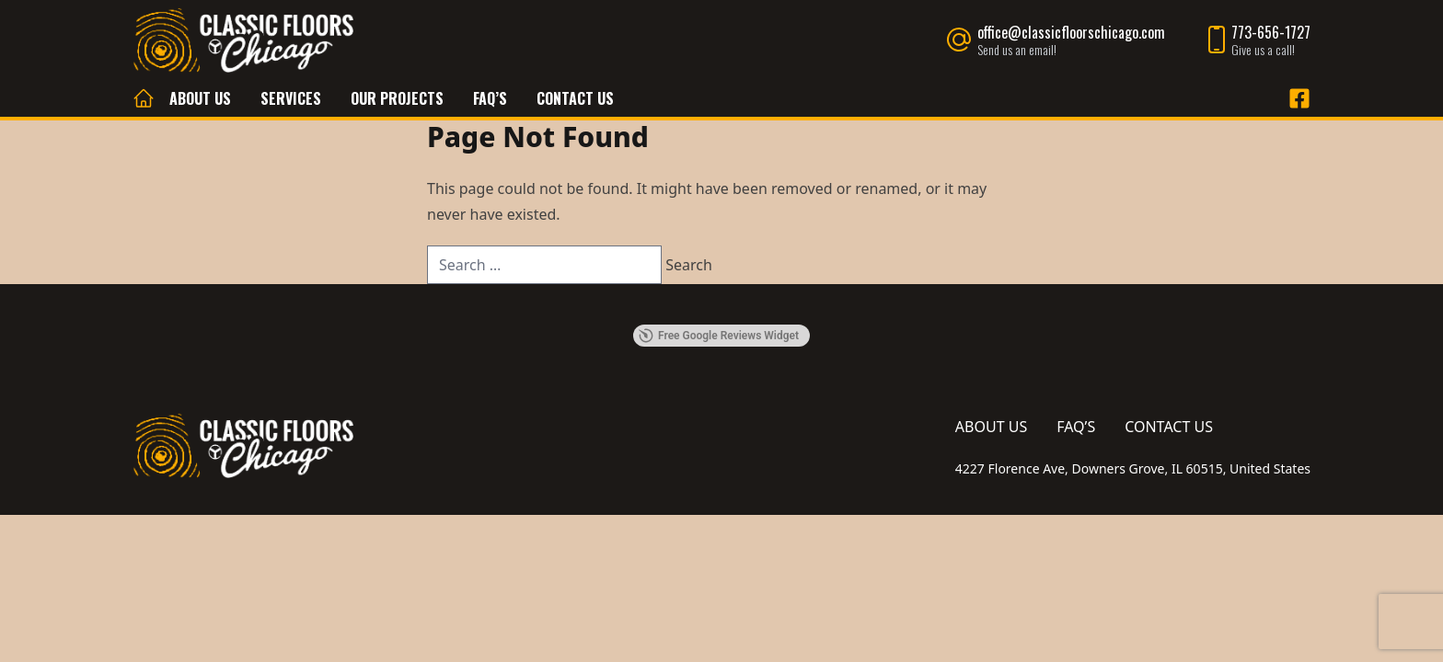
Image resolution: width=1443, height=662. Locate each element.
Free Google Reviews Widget (719, 335)
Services (290, 98)
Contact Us (575, 98)
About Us (200, 98)
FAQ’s (490, 98)
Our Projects (397, 98)
